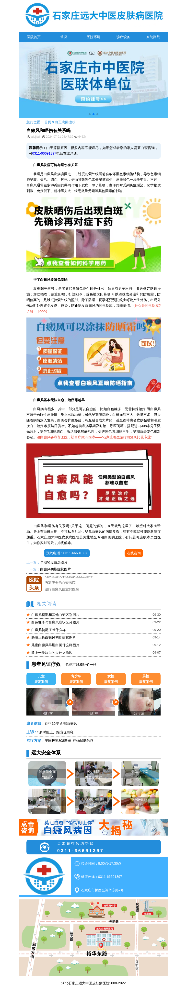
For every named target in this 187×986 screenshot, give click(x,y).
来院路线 (153, 37)
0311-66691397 (44, 153)
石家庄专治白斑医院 (60, 583)
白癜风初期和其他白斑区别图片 (55, 615)
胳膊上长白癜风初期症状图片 (53, 637)
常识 (63, 37)
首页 (47, 122)
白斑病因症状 (65, 122)
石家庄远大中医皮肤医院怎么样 (69, 576)
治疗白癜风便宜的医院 (62, 589)
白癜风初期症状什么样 (48, 630)
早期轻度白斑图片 (54, 562)
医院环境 (93, 37)
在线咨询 (134, 553)
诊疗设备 (123, 37)
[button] (90, 114)
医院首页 (34, 37)
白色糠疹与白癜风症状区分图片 (55, 622)
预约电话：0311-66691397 (66, 553)
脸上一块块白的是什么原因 (51, 653)
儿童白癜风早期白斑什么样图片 (55, 645)
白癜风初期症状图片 (55, 569)
